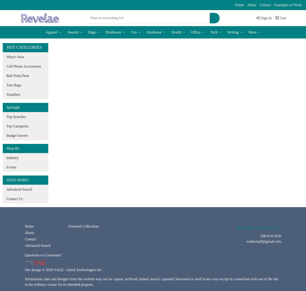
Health (178, 32)
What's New (15, 57)
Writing (235, 32)
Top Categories (17, 126)
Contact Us (14, 199)
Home (239, 5)
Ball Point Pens (17, 76)
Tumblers (13, 94)
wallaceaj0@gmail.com (50, 5)
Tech (215, 32)
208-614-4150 (16, 5)
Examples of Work (288, 5)
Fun (136, 32)
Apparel (54, 32)
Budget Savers (17, 135)
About (251, 5)
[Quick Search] (147, 18)
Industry (12, 158)
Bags (93, 32)
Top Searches (16, 117)
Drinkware (115, 32)
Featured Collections (83, 226)
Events (11, 167)
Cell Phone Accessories (23, 66)
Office (197, 32)
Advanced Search (19, 189)
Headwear (156, 32)
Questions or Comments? (43, 255)
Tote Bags (13, 85)
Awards (74, 32)
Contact (265, 5)
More (255, 32)
